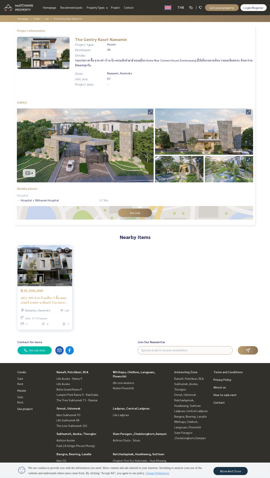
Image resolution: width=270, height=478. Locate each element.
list (47, 18)
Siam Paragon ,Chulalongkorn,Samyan (140, 434)
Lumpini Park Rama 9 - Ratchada (77, 394)
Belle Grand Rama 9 (69, 389)
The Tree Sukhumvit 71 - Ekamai (77, 400)
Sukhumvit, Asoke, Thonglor (76, 434)
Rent (20, 384)
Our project (25, 409)
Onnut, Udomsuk (68, 408)
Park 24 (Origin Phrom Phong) (76, 446)
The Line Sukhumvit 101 (72, 425)
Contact (129, 7)
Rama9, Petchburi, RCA (72, 372)
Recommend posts (71, 7)
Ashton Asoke (66, 440)
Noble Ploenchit (123, 388)
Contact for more (29, 342)
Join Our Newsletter (151, 342)
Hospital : (23, 195)
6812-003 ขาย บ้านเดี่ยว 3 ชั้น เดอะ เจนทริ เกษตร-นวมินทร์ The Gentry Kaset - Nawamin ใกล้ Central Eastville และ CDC (44, 300)
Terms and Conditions (228, 372)
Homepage (49, 7)
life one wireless (123, 383)
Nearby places (27, 188)
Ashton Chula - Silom (126, 440)
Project (115, 7)
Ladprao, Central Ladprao (131, 408)
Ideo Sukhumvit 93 (68, 415)
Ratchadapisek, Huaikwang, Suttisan (138, 454)
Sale (20, 378)
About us (219, 387)
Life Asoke (63, 384)
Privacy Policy (222, 379)
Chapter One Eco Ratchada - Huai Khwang (139, 460)
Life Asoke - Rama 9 (69, 378)
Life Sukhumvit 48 (68, 420)
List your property (222, 8)
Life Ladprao (121, 415)
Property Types (97, 7)
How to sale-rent (224, 395)
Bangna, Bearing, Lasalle (74, 454)
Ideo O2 (61, 460)
